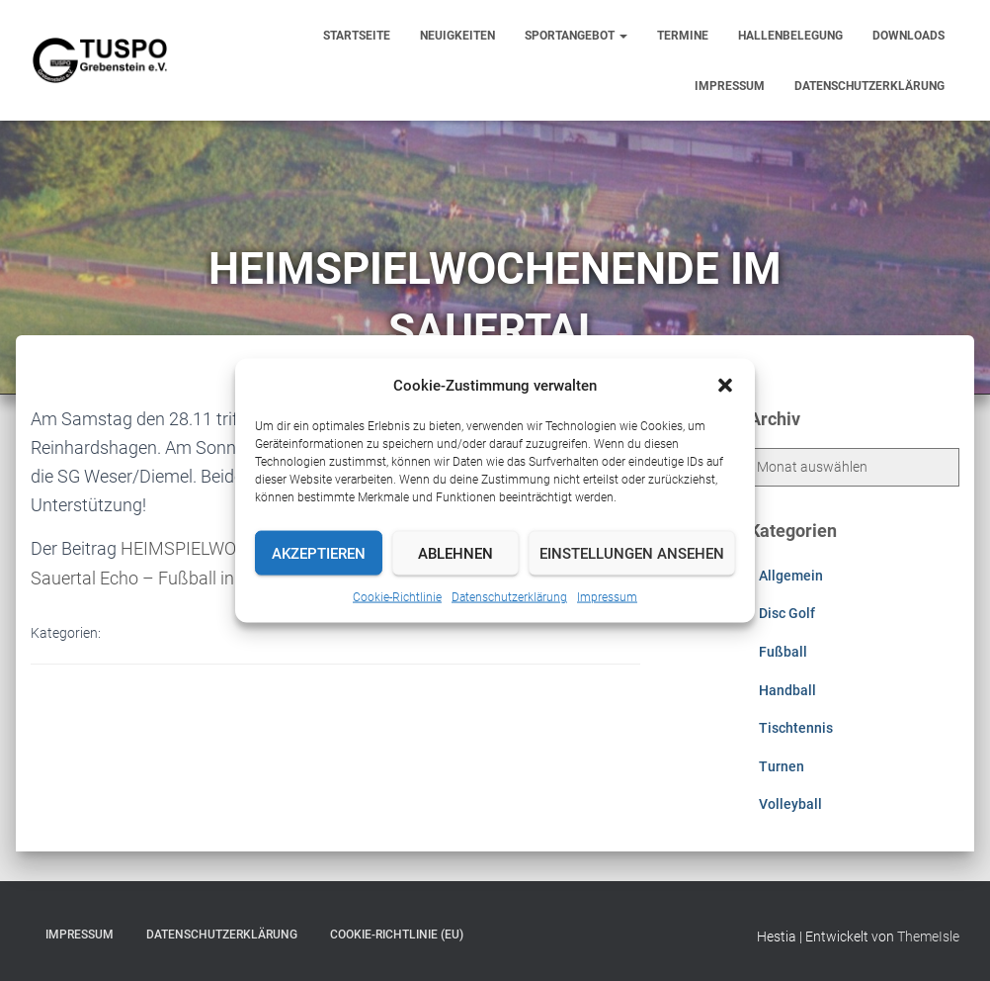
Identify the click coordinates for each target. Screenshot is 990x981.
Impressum (607, 597)
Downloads (908, 36)
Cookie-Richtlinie (397, 597)
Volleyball (790, 804)
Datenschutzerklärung (509, 597)
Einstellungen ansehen (631, 553)
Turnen (781, 766)
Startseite (356, 36)
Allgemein (791, 575)
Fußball (783, 652)
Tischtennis (796, 728)
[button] (725, 386)
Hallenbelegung (790, 36)
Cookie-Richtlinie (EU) (396, 934)
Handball (787, 690)
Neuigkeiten (457, 36)
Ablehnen (455, 553)
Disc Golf (787, 613)
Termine (682, 36)
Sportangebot (576, 36)
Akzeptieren (319, 553)
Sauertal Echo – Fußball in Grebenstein (181, 578)
